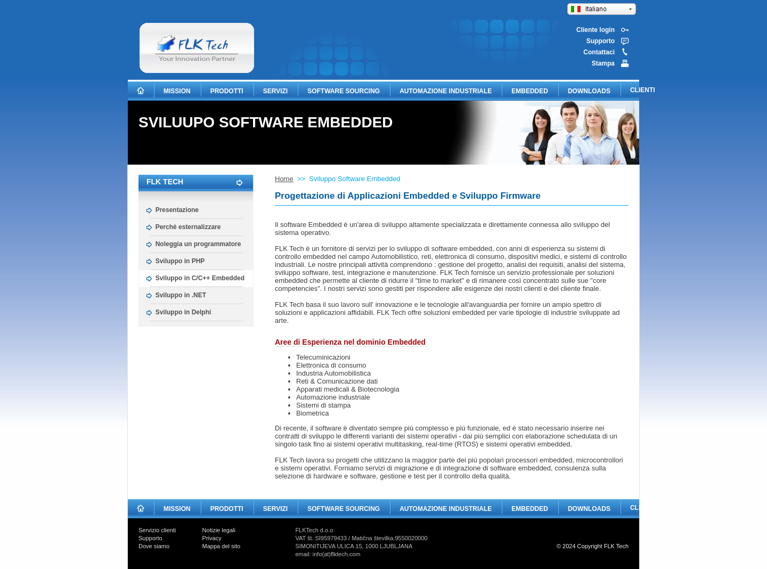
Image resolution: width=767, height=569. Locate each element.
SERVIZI (275, 91)
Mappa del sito (221, 546)
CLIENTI (642, 90)
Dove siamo (153, 546)
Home (284, 179)
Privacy (212, 538)
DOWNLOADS (589, 91)
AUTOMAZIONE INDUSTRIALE (445, 91)
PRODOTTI (226, 91)
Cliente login (595, 30)
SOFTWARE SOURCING (343, 91)
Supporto (600, 41)
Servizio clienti (157, 530)
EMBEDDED (529, 91)
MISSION (177, 91)
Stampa (603, 63)
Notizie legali (218, 530)
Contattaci (599, 52)
